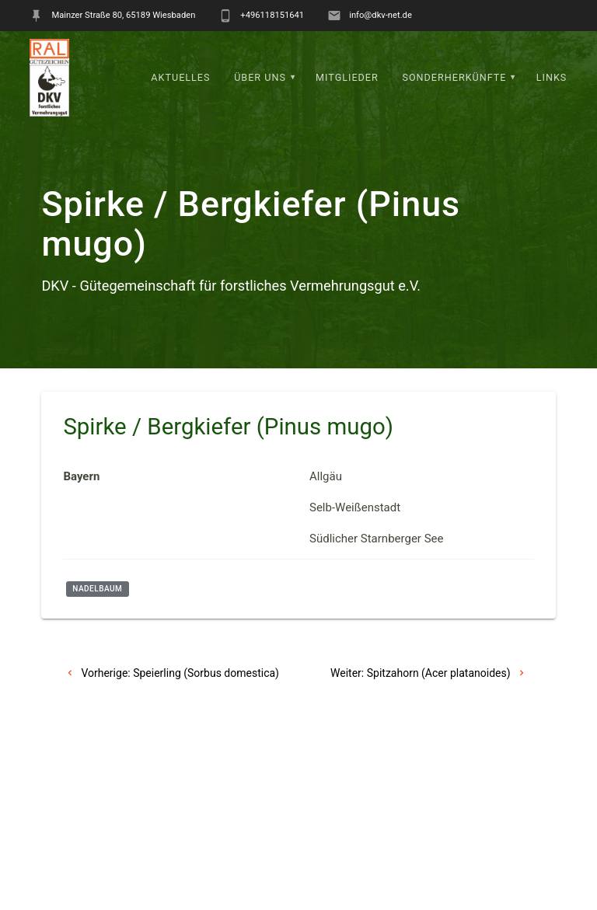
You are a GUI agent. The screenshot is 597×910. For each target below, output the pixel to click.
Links (551, 77)
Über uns (260, 77)
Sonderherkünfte (454, 77)
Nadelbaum (97, 588)
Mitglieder (347, 77)
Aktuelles (180, 77)
